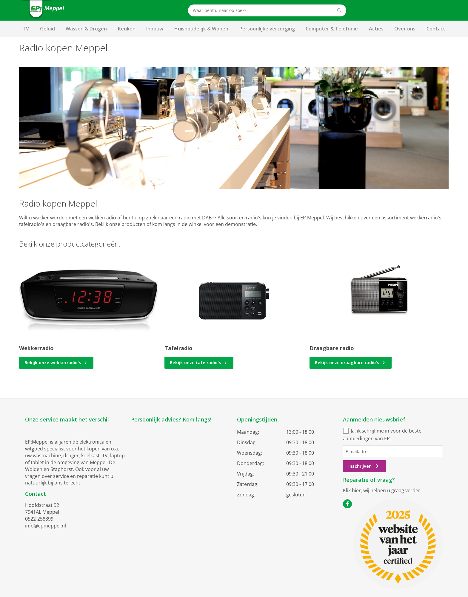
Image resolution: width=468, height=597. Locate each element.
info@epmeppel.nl (45, 525)
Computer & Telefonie (332, 28)
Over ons (404, 28)
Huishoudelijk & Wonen (201, 28)
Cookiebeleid (268, 560)
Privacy (243, 560)
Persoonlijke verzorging (267, 28)
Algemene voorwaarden (209, 560)
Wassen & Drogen (86, 28)
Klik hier (352, 490)
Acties (376, 28)
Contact (436, 28)
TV (26, 28)
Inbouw (154, 28)
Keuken (127, 28)
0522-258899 (39, 519)
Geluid (47, 28)
